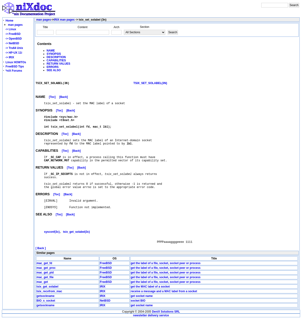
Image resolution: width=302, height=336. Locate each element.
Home (9, 20)
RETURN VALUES (58, 63)
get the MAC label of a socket (150, 303)
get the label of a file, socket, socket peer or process (165, 280)
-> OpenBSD (13, 38)
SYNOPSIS (54, 53)
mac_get (42, 298)
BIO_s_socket (46, 317)
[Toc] (52, 99)
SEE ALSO (54, 70)
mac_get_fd (44, 280)
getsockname (46, 312)
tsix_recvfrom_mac (49, 308)
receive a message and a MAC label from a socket (164, 308)
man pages (15, 24)
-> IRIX (9, 57)
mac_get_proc (46, 284)
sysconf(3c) (52, 246)
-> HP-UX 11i (13, 52)
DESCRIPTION (56, 57)
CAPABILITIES (56, 60)
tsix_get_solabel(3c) (76, 246)
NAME (51, 50)
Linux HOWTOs (16, 62)
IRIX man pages (64, 19)
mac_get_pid (45, 289)
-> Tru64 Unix (13, 48)
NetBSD (105, 317)
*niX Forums (14, 70)
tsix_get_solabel (47, 303)
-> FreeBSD (12, 34)
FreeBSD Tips (15, 66)
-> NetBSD (11, 43)
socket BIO (138, 317)
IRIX (102, 303)
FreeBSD (106, 280)
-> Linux (10, 29)
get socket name (142, 312)
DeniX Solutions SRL (166, 328)
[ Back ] (41, 265)
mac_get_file (45, 294)
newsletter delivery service (151, 332)
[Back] (63, 99)
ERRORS (53, 67)
